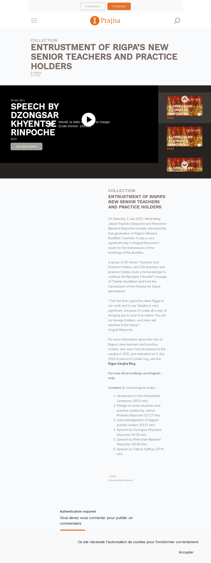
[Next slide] (184, 164)
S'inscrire (119, 6)
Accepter (186, 552)
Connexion (93, 6)
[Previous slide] (184, 99)
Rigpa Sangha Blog (121, 363)
